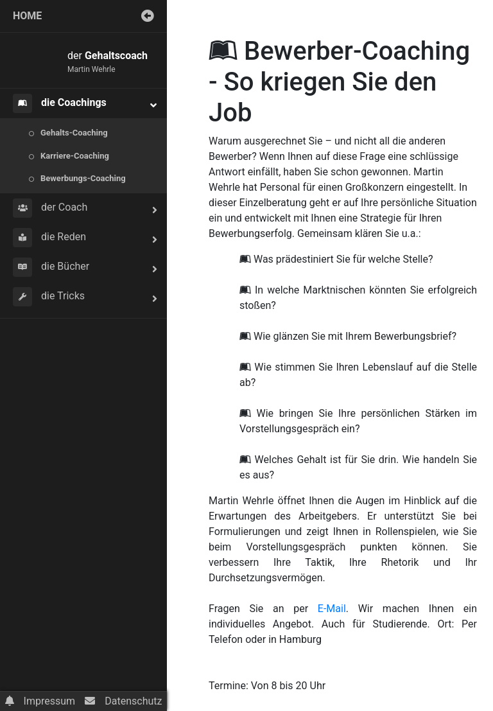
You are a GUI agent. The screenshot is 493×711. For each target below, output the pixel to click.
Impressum (50, 701)
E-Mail (332, 608)
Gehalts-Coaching (74, 132)
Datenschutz (133, 701)
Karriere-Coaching (74, 156)
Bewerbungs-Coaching (83, 178)
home (27, 16)
